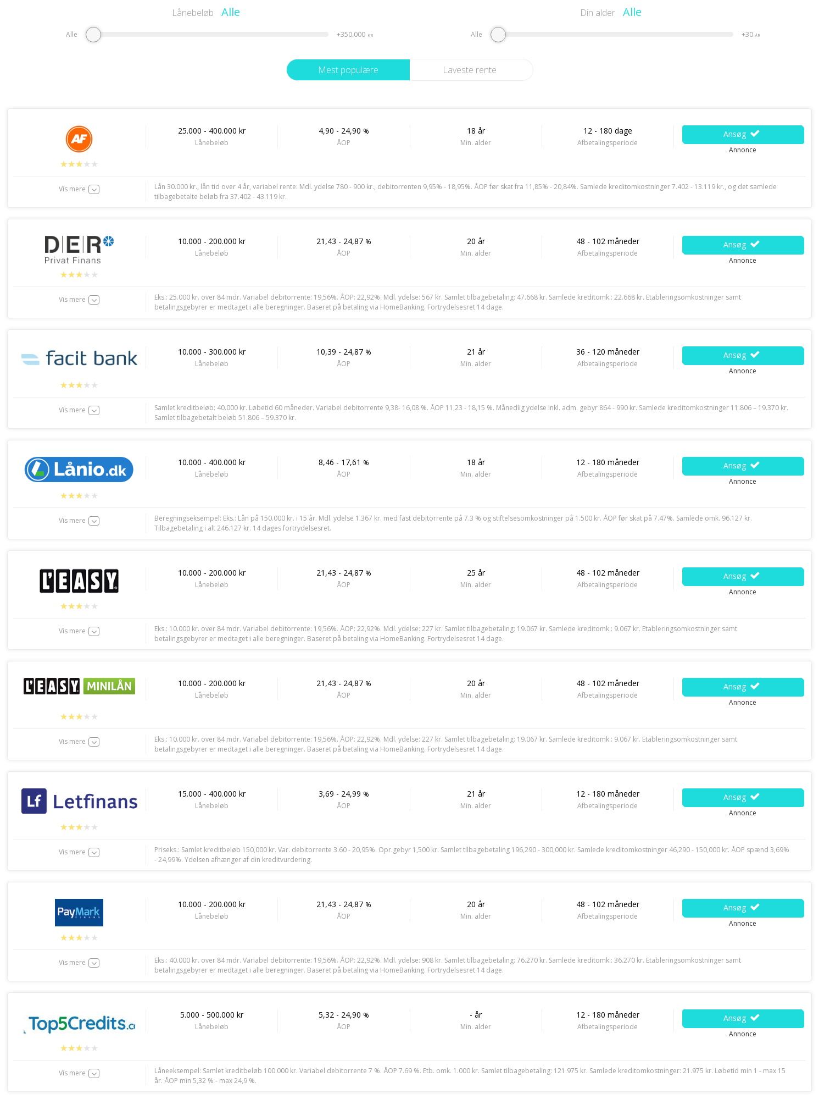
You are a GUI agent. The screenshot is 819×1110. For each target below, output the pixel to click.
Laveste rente (470, 70)
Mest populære (348, 70)
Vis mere (72, 189)
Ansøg (742, 134)
